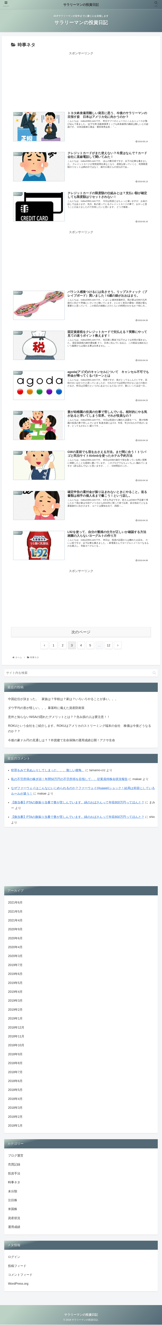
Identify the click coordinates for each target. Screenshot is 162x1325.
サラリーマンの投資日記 (81, 4)
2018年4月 (15, 1099)
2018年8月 (15, 1063)
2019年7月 (15, 965)
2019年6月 (15, 974)
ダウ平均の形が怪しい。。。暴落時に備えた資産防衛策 (46, 708)
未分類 (12, 1191)
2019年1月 (15, 1019)
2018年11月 (16, 1036)
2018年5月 (15, 1090)
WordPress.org (18, 1284)
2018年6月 (15, 1081)
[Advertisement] (81, 80)
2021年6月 (15, 903)
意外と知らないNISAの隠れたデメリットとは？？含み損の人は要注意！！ (59, 717)
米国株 (12, 1209)
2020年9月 (15, 929)
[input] (81, 673)
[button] (154, 673)
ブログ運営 (15, 1155)
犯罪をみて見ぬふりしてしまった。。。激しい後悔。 (47, 770)
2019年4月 (15, 992)
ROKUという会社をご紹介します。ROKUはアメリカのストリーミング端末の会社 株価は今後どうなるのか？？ (79, 728)
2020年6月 (15, 938)
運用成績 (14, 1227)
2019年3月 (15, 1001)
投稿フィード (17, 1266)
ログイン (14, 1257)
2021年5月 (15, 911)
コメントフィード (20, 1275)
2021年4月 (15, 920)
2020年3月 (15, 956)
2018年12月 (16, 1027)
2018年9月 (15, 1054)
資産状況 (14, 1218)
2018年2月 (15, 1117)
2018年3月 (15, 1108)
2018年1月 (15, 1125)
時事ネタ (14, 1182)
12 (108, 645)
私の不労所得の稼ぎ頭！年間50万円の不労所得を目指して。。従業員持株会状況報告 (69, 779)
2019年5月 (15, 983)
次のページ (81, 632)
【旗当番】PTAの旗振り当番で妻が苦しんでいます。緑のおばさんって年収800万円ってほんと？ (77, 802)
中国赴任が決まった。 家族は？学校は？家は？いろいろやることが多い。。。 (63, 699)
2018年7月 (15, 1072)
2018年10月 (16, 1045)
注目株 (12, 1200)
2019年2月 (15, 1010)
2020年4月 (15, 947)
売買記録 (14, 1164)
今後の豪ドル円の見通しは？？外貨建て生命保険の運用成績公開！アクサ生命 (61, 740)
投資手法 (14, 1173)
